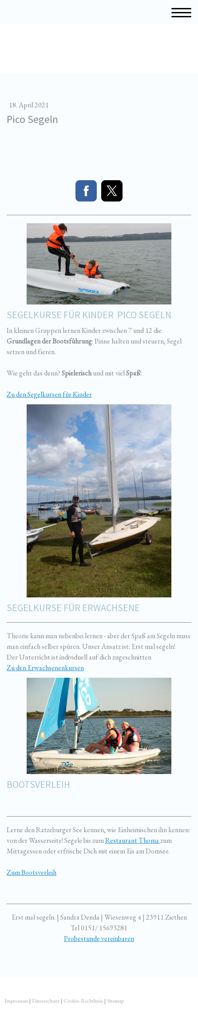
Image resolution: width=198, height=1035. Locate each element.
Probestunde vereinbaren (99, 938)
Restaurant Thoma (132, 840)
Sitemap (115, 1000)
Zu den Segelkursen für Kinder (49, 394)
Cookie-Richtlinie (83, 1000)
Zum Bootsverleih (31, 872)
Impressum (16, 1000)
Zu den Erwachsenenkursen (45, 667)
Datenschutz (45, 1000)
